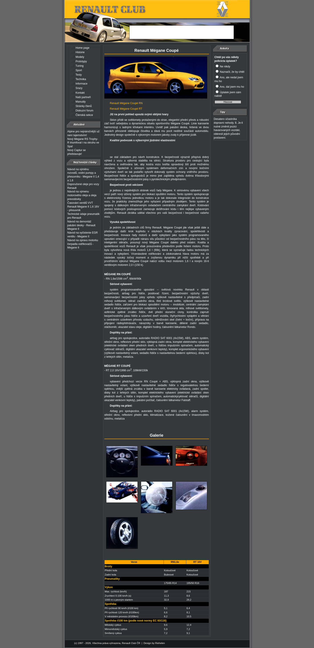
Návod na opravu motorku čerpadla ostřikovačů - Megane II (82, 244)
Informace (81, 83)
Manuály (81, 101)
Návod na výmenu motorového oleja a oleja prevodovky (82, 195)
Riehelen (160, 643)
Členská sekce (84, 115)
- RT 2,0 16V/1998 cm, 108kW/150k (126, 370)
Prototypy (81, 61)
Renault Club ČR (131, 643)
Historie (80, 52)
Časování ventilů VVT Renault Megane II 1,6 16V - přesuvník (83, 206)
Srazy (79, 88)
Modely (80, 57)
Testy (78, 74)
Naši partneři (83, 97)
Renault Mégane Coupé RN (126, 103)
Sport (79, 70)
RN (119, 274)
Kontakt (80, 92)
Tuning (79, 65)
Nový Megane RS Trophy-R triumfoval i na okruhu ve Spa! (83, 142)
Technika (80, 79)
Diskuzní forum (84, 110)
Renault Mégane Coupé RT (126, 108)
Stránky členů (84, 106)
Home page (82, 47)
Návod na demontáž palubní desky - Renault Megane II (81, 225)
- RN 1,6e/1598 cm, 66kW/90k (122, 278)
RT (118, 365)
